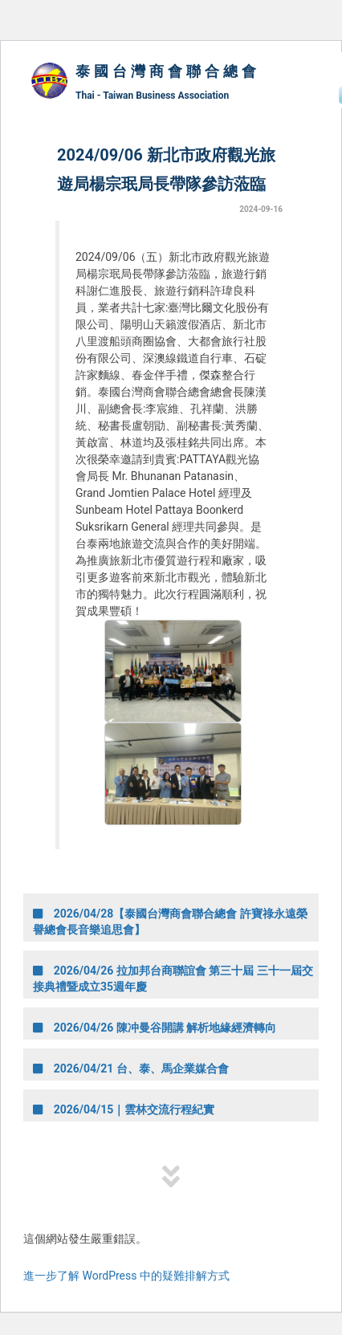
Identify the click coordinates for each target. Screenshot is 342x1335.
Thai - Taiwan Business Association (152, 95)
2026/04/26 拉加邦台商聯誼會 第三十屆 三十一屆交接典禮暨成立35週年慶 (173, 978)
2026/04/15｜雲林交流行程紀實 (123, 1109)
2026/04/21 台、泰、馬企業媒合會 (131, 1068)
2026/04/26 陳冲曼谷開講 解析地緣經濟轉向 (154, 1027)
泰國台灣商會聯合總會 (167, 71)
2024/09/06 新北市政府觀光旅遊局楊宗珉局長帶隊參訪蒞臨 (166, 169)
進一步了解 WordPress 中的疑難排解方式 (126, 1275)
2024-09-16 (261, 209)
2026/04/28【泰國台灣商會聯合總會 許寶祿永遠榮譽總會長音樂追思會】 (170, 921)
